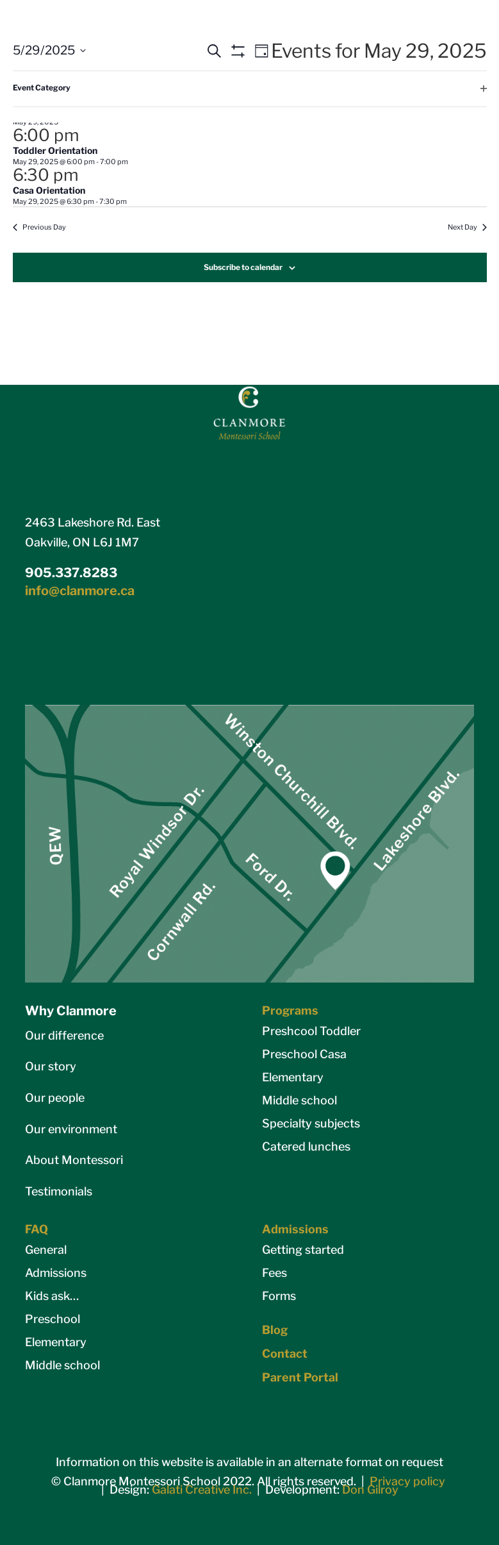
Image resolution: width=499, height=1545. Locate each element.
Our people (55, 1097)
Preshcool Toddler (311, 1031)
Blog (275, 1330)
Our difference (64, 1035)
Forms (279, 1296)
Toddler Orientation (55, 150)
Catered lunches (306, 1146)
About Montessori (74, 1160)
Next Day (467, 227)
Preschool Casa (304, 1054)
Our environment (71, 1129)
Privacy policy (407, 1481)
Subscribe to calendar (243, 267)
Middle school (299, 1100)
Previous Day (39, 227)
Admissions (55, 1272)
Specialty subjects (311, 1123)
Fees (274, 1272)
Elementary (292, 1077)
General (46, 1249)
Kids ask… (52, 1296)
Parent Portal (300, 1377)
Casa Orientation (49, 190)
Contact (284, 1353)
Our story (50, 1066)
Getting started (303, 1249)
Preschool (52, 1319)
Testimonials (58, 1191)
